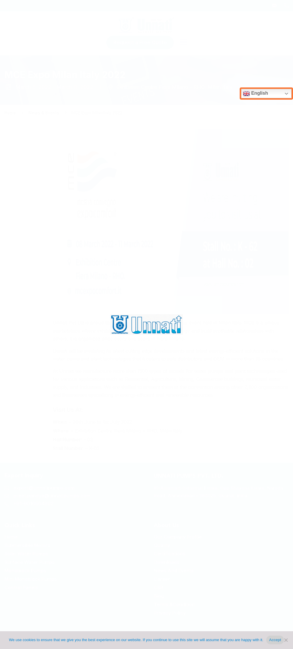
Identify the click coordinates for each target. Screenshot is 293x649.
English (255, 93)
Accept (275, 640)
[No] (286, 640)
